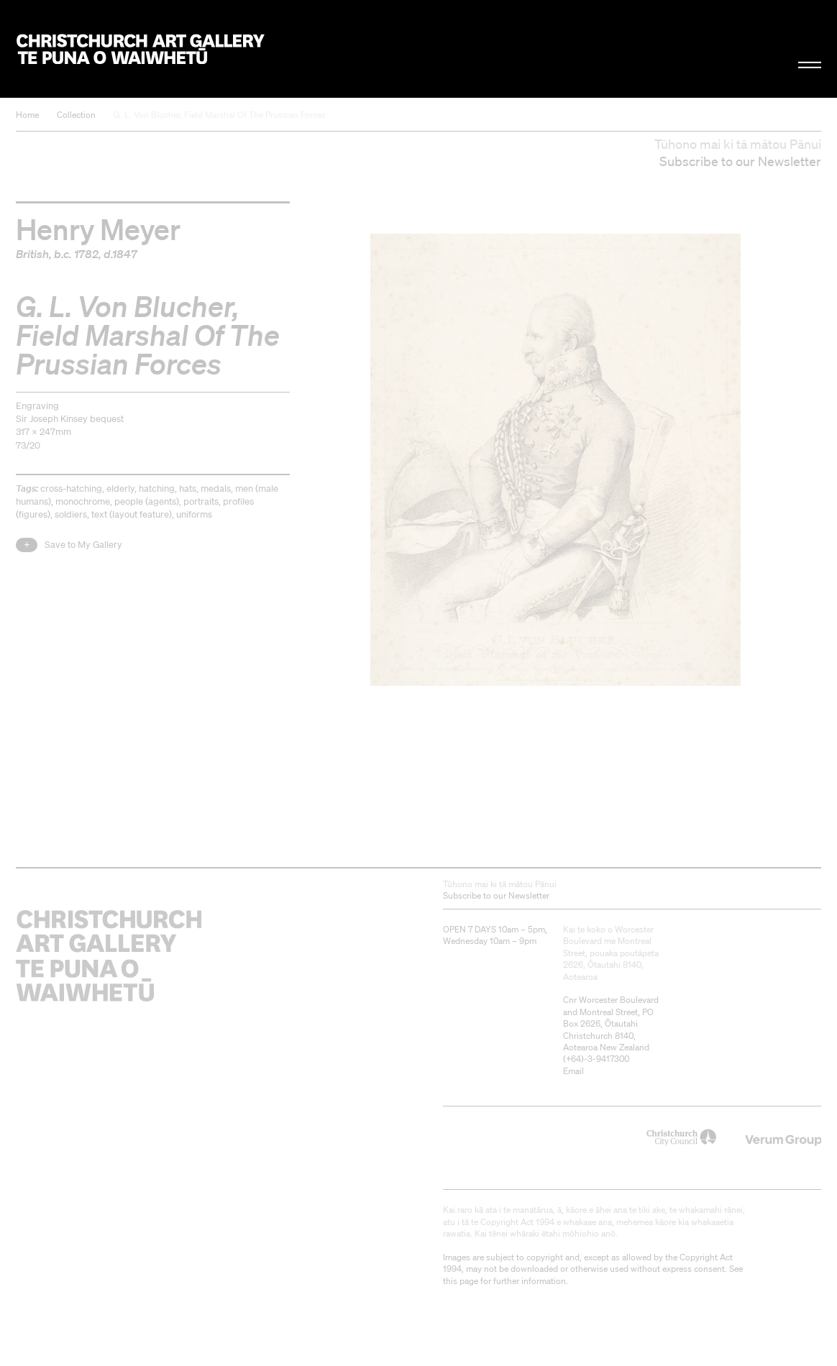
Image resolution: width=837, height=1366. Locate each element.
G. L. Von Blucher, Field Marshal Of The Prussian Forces (220, 115)
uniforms (194, 514)
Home (27, 115)
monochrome (82, 501)
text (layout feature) (131, 514)
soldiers (71, 514)
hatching (157, 488)
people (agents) (146, 501)
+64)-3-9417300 (597, 1059)
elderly (120, 488)
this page (460, 1281)
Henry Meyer (98, 228)
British (32, 254)
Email (573, 1071)
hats (187, 488)
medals (216, 488)
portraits (201, 501)
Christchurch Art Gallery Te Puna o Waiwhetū (140, 48)
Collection (76, 115)
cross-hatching (71, 488)
